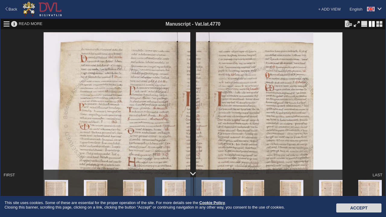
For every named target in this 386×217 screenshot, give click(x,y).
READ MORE (31, 23)
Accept (359, 208)
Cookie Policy (212, 202)
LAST (377, 175)
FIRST (9, 175)
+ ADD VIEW (329, 9)
